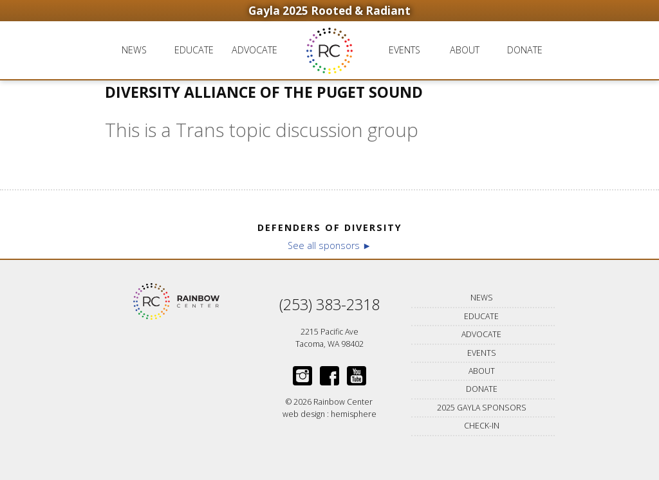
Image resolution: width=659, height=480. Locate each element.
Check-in (481, 425)
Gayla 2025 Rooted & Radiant (329, 10)
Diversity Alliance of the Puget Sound (264, 92)
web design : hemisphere (329, 414)
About (464, 50)
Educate (194, 50)
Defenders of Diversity (329, 227)
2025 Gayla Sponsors (481, 407)
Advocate (254, 50)
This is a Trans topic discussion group (261, 129)
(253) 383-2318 (329, 304)
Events (404, 50)
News (134, 50)
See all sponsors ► (329, 245)
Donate (525, 50)
